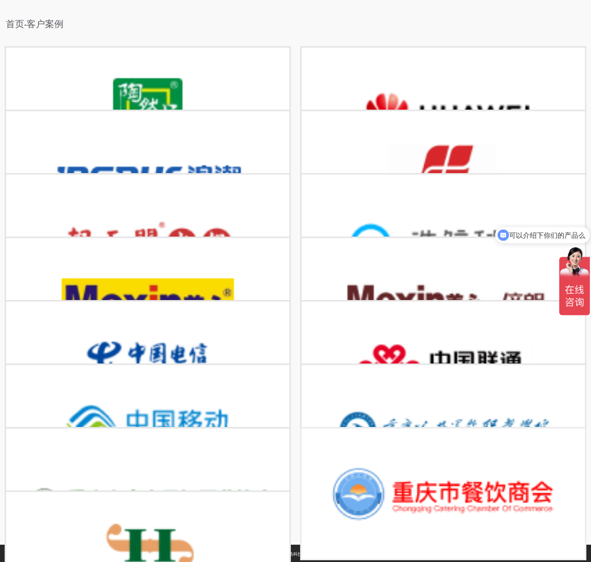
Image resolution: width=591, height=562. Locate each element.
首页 (15, 24)
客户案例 (45, 24)
